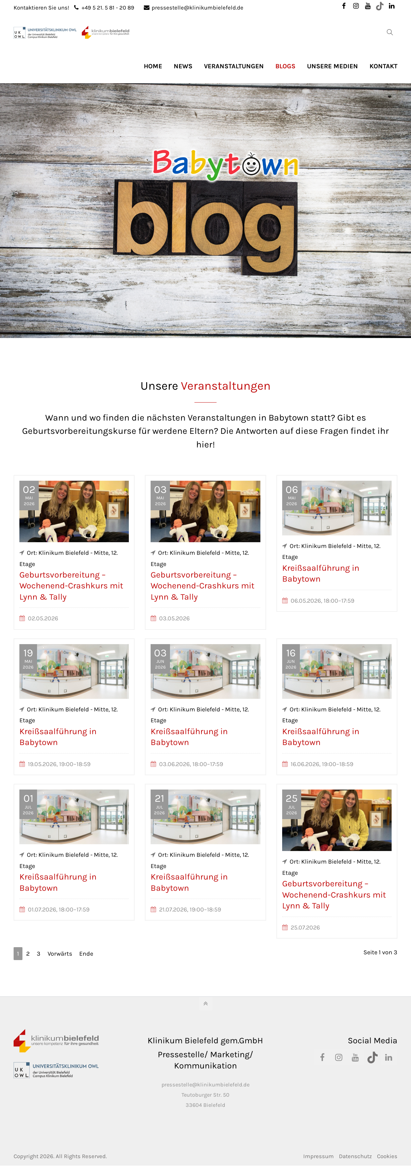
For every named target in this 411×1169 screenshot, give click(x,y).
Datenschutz (355, 1156)
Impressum (318, 1156)
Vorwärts (60, 953)
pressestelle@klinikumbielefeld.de (193, 7)
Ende (86, 953)
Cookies (387, 1156)
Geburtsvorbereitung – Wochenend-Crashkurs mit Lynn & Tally (71, 586)
